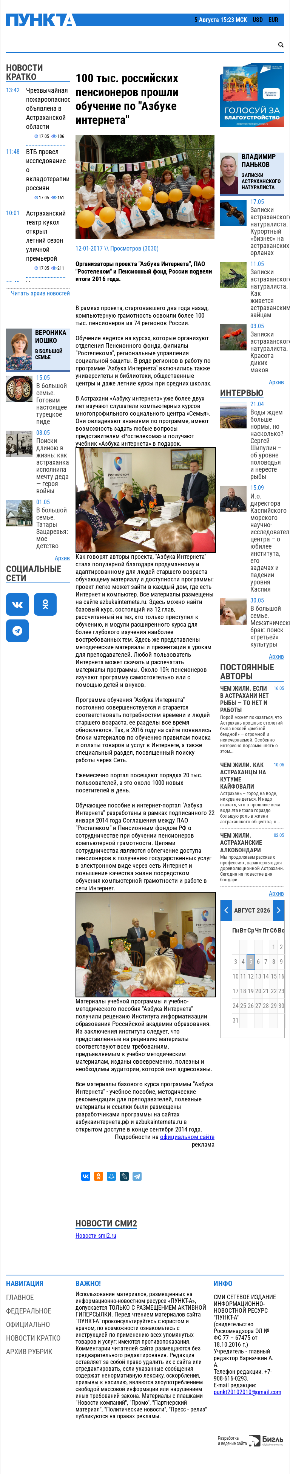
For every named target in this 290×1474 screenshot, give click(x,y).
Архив (62, 558)
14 (266, 976)
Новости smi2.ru (96, 1235)
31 (236, 1020)
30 (281, 1006)
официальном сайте (187, 1137)
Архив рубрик (29, 1351)
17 (236, 991)
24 (236, 1006)
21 (266, 991)
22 (274, 991)
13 (258, 976)
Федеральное (28, 1311)
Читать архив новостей (40, 293)
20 (258, 991)
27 (258, 1006)
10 (236, 976)
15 (274, 976)
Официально (28, 1324)
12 (251, 976)
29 (274, 1006)
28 (266, 1006)
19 (251, 991)
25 (243, 1006)
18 (243, 991)
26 (251, 1006)
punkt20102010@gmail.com (247, 1392)
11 (243, 976)
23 (281, 991)
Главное (20, 1297)
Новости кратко (33, 1338)
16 (281, 976)
